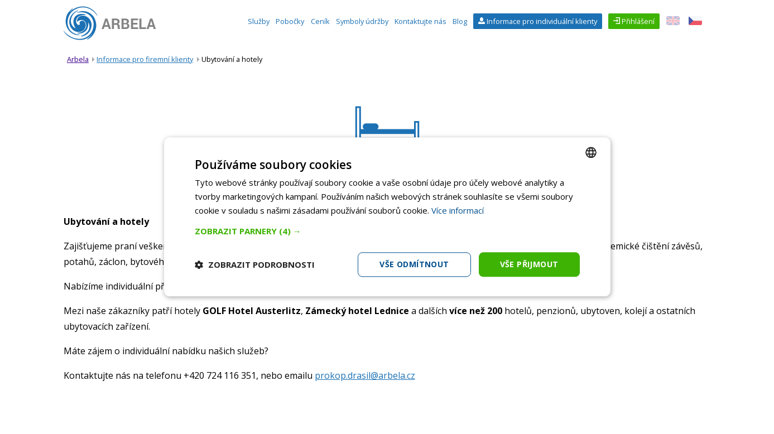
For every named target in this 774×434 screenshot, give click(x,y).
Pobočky (290, 21)
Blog (460, 21)
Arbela (78, 59)
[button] (387, 231)
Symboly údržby (362, 21)
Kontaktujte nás (420, 21)
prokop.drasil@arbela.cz (365, 375)
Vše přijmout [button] (529, 264)
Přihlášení (637, 21)
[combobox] (591, 152)
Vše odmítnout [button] (414, 264)
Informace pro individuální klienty (541, 21)
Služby (259, 21)
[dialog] (387, 216)
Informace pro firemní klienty (145, 59)
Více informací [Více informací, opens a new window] (457, 210)
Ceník (320, 21)
